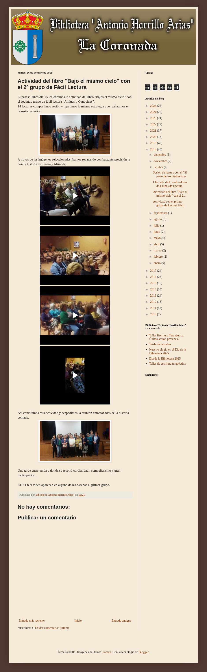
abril (157, 244)
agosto (158, 219)
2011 (153, 308)
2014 (153, 289)
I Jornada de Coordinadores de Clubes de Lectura (170, 184)
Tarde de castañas (160, 344)
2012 (153, 301)
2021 (153, 130)
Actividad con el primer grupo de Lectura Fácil (168, 203)
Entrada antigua (121, 620)
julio (157, 225)
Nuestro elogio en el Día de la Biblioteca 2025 (167, 351)
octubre (159, 167)
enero (157, 263)
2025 (153, 105)
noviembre (161, 161)
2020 (153, 136)
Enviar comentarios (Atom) (52, 628)
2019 (153, 143)
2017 (153, 270)
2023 (153, 118)
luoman (106, 652)
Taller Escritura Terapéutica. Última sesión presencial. (166, 337)
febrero (158, 256)
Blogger (143, 652)
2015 (153, 283)
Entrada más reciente (31, 620)
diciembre (160, 154)
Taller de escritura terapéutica (167, 363)
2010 (153, 314)
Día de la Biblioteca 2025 (165, 358)
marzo (158, 250)
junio (157, 231)
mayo (157, 238)
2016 (153, 277)
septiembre (161, 213)
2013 (153, 295)
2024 (153, 112)
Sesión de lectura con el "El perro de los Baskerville (170, 174)
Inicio (78, 620)
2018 (153, 149)
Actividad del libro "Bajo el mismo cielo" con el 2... (170, 193)
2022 (153, 124)
